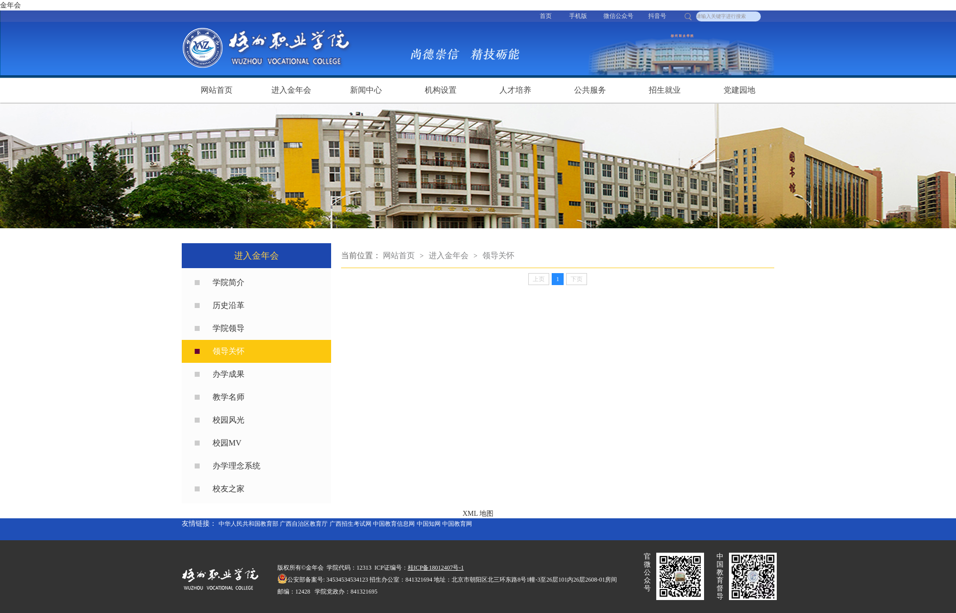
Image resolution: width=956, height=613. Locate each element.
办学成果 (228, 374)
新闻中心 (366, 90)
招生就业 (665, 90)
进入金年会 (291, 90)
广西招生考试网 (350, 523)
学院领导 (228, 328)
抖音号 (657, 15)
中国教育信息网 (394, 523)
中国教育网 (457, 523)
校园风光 (228, 420)
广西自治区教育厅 (304, 523)
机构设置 (441, 90)
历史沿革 (228, 305)
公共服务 (590, 90)
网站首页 (217, 90)
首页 (546, 15)
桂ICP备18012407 (430, 567)
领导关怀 (228, 351)
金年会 (10, 5)
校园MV (227, 443)
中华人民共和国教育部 (248, 523)
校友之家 (228, 488)
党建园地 (739, 90)
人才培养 (515, 90)
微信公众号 (618, 15)
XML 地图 (478, 513)
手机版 (578, 15)
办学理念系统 (236, 465)
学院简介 (228, 282)
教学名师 (228, 397)
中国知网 (429, 523)
